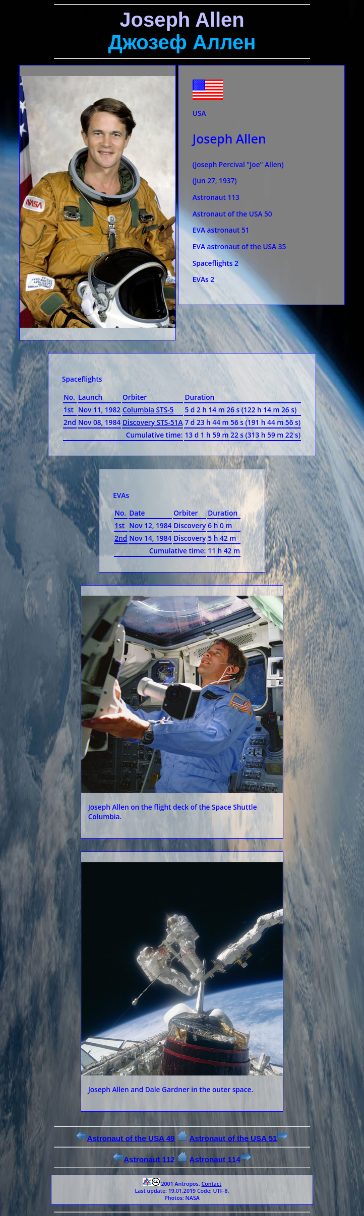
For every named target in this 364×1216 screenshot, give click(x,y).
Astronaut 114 (220, 1159)
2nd (120, 538)
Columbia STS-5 (148, 409)
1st (119, 525)
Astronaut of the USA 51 (238, 1138)
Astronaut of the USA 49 (125, 1138)
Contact (211, 1183)
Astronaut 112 (143, 1159)
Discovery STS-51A (153, 422)
